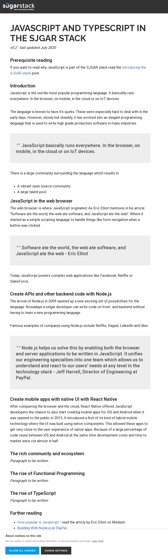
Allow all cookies (22, 550)
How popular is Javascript (38, 522)
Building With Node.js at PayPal (42, 528)
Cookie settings (56, 550)
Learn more (98, 541)
